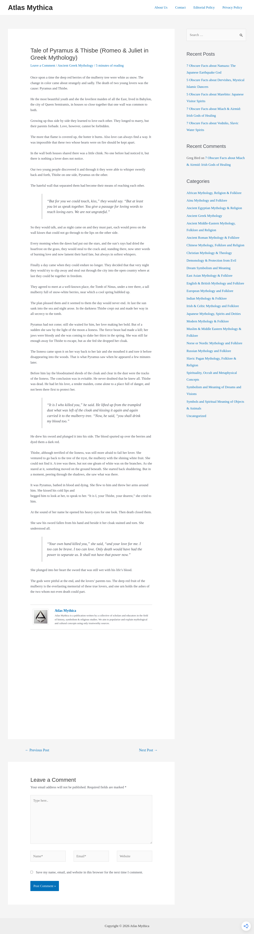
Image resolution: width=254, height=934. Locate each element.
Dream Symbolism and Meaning (208, 268)
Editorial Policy (205, 7)
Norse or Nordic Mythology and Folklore (214, 343)
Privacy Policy (233, 7)
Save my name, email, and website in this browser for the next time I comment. (89, 872)
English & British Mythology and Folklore (215, 283)
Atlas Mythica (30, 7)
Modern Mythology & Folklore (208, 321)
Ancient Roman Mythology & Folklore (213, 238)
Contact (183, 7)
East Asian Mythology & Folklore (209, 275)
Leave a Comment (42, 65)
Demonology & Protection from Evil (211, 260)
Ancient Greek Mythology (75, 65)
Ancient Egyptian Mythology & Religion (214, 208)
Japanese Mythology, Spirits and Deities (214, 314)
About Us (164, 7)
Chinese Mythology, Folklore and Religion (215, 245)
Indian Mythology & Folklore (207, 298)
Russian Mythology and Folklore (209, 351)
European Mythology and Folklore (210, 291)
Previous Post (37, 750)
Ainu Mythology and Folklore (207, 200)
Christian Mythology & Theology (209, 253)
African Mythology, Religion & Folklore (214, 193)
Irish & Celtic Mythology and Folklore (213, 306)
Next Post (148, 750)
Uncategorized (196, 416)
